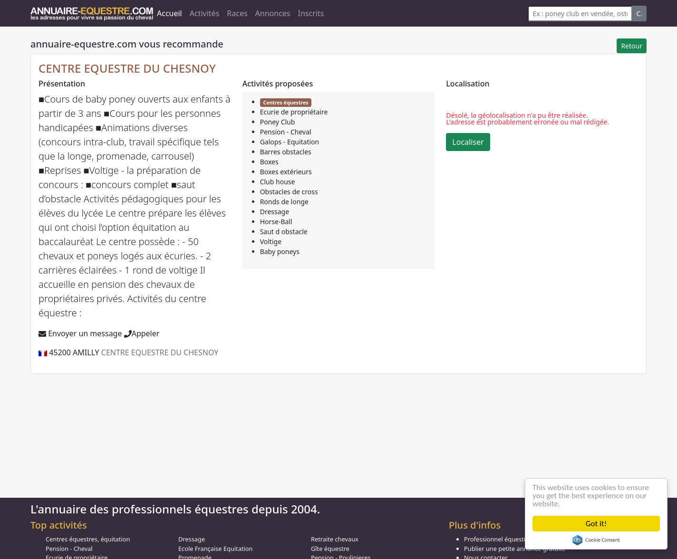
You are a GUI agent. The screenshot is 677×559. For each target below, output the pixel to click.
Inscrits (311, 13)
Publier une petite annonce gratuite (515, 548)
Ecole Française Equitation (215, 548)
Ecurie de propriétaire (294, 111)
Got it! (596, 524)
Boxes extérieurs (286, 171)
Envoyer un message (80, 333)
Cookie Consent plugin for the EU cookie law (596, 540)
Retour (631, 45)
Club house (277, 181)
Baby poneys (280, 251)
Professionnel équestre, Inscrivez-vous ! (520, 539)
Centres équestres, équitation (88, 539)
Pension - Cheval (285, 131)
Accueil (169, 13)
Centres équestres (285, 102)
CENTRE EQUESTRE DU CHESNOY (127, 68)
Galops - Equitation (289, 141)
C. (639, 13)
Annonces (272, 13)
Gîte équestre (330, 548)
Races (237, 13)
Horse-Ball (276, 221)
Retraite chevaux (334, 539)
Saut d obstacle (284, 231)
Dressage (274, 211)
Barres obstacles (285, 151)
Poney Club (277, 121)
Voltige (270, 241)
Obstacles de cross (289, 191)
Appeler (142, 333)
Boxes (269, 161)
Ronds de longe (284, 201)
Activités (205, 13)
